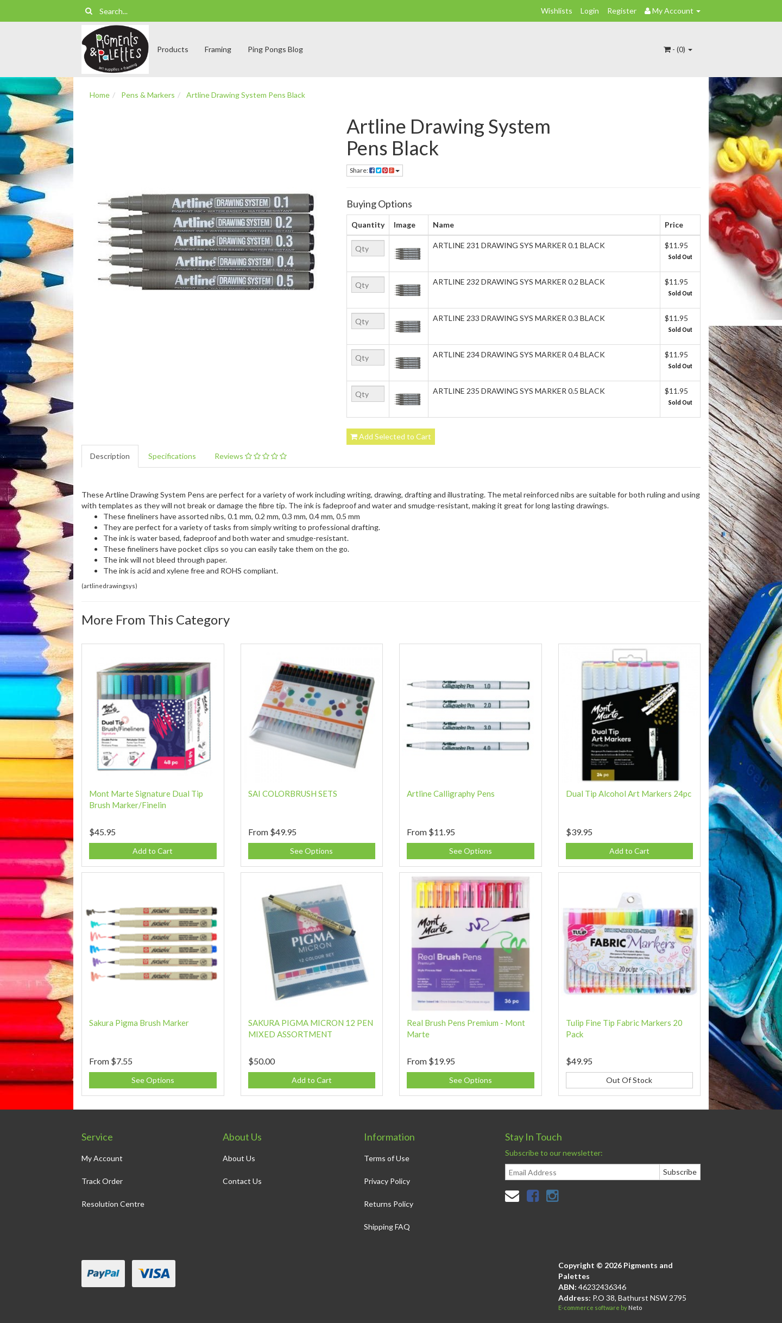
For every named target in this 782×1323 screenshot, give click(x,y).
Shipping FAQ (387, 1226)
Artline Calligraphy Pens (451, 793)
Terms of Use (386, 1158)
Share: (375, 170)
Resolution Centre (112, 1203)
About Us (239, 1158)
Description (110, 456)
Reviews (251, 456)
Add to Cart (153, 850)
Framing (218, 49)
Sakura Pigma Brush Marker (139, 1023)
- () (678, 49)
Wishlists (556, 10)
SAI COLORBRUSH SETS (292, 793)
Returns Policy (388, 1203)
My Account (102, 1158)
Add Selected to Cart (390, 436)
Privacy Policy (387, 1181)
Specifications (172, 456)
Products (172, 49)
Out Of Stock (629, 1080)
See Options (311, 850)
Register (621, 10)
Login (590, 10)
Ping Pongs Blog (275, 49)
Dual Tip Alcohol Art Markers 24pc (628, 793)
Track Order (102, 1181)
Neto (635, 1307)
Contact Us (242, 1181)
